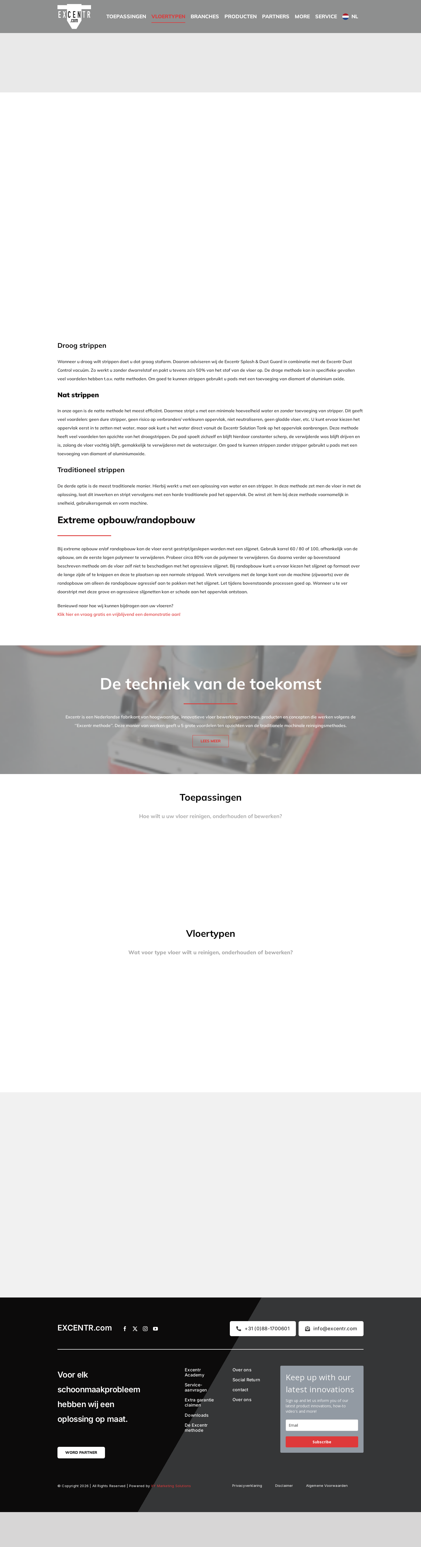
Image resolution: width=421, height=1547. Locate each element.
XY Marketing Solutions (171, 1486)
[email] (322, 1425)
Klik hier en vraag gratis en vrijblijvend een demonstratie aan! (118, 614)
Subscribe (322, 1441)
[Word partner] (81, 1452)
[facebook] (124, 1328)
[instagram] (145, 1328)
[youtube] (155, 1328)
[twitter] (135, 1328)
